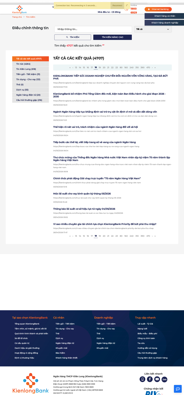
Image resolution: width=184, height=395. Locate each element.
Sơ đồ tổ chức (21, 338)
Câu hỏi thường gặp (147, 353)
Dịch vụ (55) (22, 89)
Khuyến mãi (81, 9)
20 (104, 67)
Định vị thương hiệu (24, 358)
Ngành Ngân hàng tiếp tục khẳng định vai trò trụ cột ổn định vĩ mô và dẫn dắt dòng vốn (105, 111)
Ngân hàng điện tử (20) (28, 95)
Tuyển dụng (67, 9)
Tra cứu (141, 343)
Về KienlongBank (50, 9)
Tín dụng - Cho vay (65, 328)
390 (142, 67)
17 (92, 67)
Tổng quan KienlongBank (27, 324)
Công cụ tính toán (146, 338)
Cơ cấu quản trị (22, 343)
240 (131, 67)
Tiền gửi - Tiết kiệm (65, 324)
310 (137, 67)
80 (121, 67)
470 (148, 67)
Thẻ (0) (19, 84)
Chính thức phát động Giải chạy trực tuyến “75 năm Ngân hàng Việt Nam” (97, 178)
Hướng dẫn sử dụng (147, 348)
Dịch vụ (59, 338)
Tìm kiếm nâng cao (112, 37)
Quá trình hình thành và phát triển (31, 333)
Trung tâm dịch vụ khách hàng (152, 358)
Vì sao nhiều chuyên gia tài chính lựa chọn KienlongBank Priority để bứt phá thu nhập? (104, 224)
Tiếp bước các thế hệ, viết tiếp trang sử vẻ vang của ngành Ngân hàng (94, 142)
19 (100, 67)
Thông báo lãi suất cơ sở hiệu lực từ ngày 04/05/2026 (84, 209)
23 (116, 67)
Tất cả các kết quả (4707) (29, 58)
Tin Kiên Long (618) (26, 69)
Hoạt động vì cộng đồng (26, 353)
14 (80, 67)
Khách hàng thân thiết (66, 358)
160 (126, 67)
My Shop (137, 2)
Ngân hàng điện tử (65, 343)
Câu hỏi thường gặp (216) (29, 100)
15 (84, 67)
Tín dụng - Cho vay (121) (28, 79)
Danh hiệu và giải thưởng (27, 348)
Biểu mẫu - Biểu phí (147, 333)
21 (108, 67)
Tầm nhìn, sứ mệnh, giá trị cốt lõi (31, 328)
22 (112, 67)
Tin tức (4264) (23, 64)
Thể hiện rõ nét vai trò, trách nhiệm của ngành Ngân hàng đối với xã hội (95, 127)
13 (76, 67)
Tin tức (93, 9)
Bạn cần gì (39, 2)
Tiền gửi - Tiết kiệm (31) (28, 74)
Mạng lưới (142, 328)
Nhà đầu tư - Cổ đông (109, 9)
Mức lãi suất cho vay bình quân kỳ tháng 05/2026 (82, 193)
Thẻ (57, 333)
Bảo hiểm (60, 353)
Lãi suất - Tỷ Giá (145, 324)
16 (88, 67)
